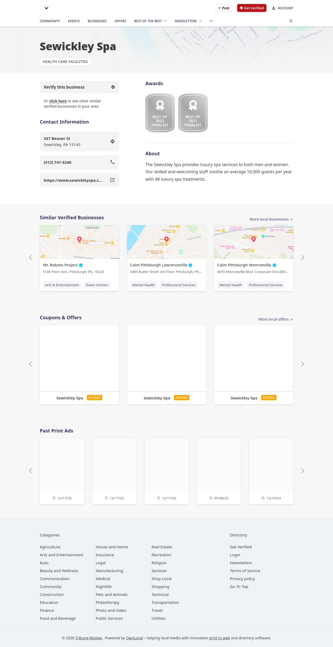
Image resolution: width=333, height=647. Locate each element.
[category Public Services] (109, 618)
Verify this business (79, 87)
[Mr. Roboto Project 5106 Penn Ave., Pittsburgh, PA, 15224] (79, 251)
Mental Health (143, 285)
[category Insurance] (105, 554)
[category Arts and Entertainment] (61, 554)
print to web (219, 637)
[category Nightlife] (104, 586)
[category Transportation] (165, 602)
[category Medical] (103, 578)
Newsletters (241, 562)
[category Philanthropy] (107, 602)
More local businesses (271, 219)
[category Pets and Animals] (112, 594)
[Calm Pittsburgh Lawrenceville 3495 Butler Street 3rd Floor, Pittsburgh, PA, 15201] (166, 251)
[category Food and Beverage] (58, 618)
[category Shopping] (160, 586)
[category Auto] (44, 562)
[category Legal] (101, 562)
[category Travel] (157, 610)
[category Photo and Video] (111, 610)
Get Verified (241, 546)
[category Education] (49, 602)
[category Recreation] (161, 554)
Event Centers (97, 285)
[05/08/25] (219, 470)
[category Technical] (160, 594)
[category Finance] (47, 610)
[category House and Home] (112, 546)
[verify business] (251, 8)
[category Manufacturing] (109, 570)
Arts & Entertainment (62, 285)
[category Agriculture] (50, 546)
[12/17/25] (62, 470)
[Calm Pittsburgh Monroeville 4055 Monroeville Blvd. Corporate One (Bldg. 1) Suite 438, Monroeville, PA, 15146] (253, 251)
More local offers (276, 319)
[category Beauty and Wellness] (59, 570)
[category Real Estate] (162, 546)
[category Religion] (159, 562)
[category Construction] (52, 594)
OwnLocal (134, 637)
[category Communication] (54, 578)
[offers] (120, 21)
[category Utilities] (159, 618)
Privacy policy (242, 578)
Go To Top (239, 586)
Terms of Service (245, 570)
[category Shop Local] (162, 578)
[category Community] (51, 586)
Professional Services (179, 285)
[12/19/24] (271, 470)
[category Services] (159, 570)
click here (58, 100)
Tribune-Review (89, 637)
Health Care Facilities (65, 61)
